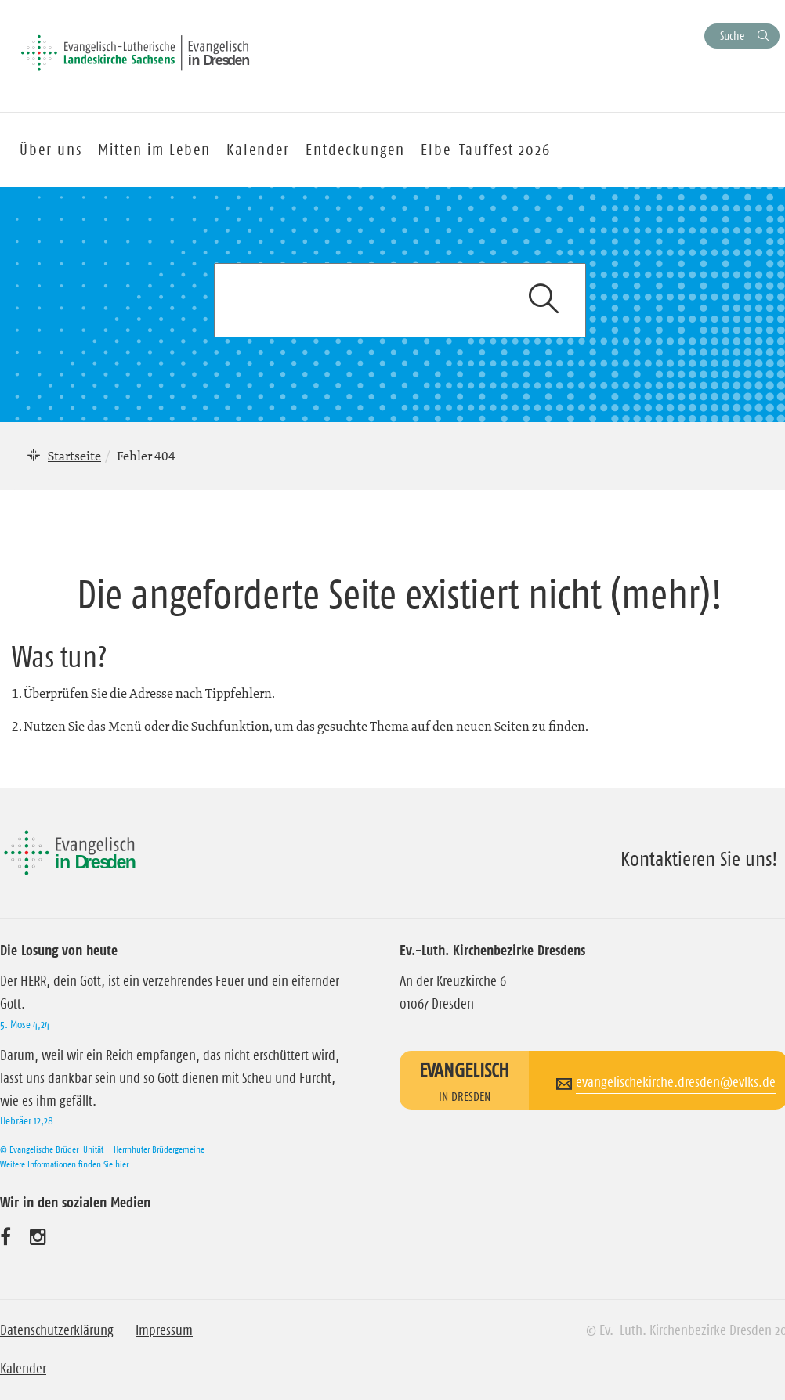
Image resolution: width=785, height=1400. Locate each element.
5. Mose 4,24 (24, 1024)
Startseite (74, 455)
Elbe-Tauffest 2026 (486, 149)
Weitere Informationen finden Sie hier (64, 1164)
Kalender (23, 1368)
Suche (732, 35)
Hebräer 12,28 (26, 1120)
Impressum (164, 1330)
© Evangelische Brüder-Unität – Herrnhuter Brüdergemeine (102, 1149)
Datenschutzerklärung (57, 1330)
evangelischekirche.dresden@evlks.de (676, 1082)
